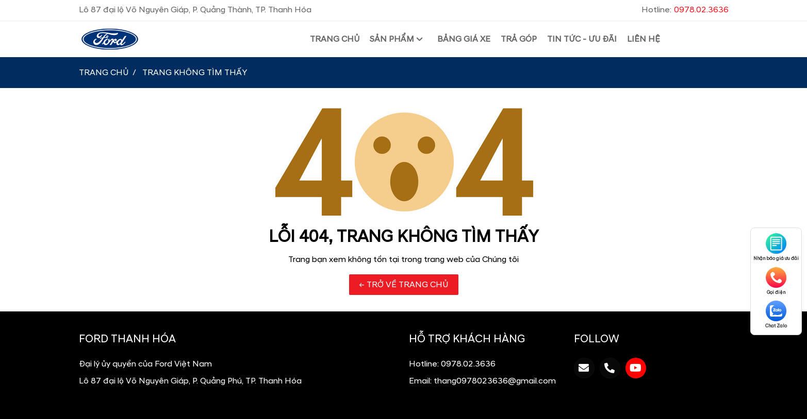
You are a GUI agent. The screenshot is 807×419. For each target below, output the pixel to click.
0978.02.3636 (468, 364)
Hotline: (685, 10)
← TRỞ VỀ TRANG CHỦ (403, 285)
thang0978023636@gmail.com (495, 381)
